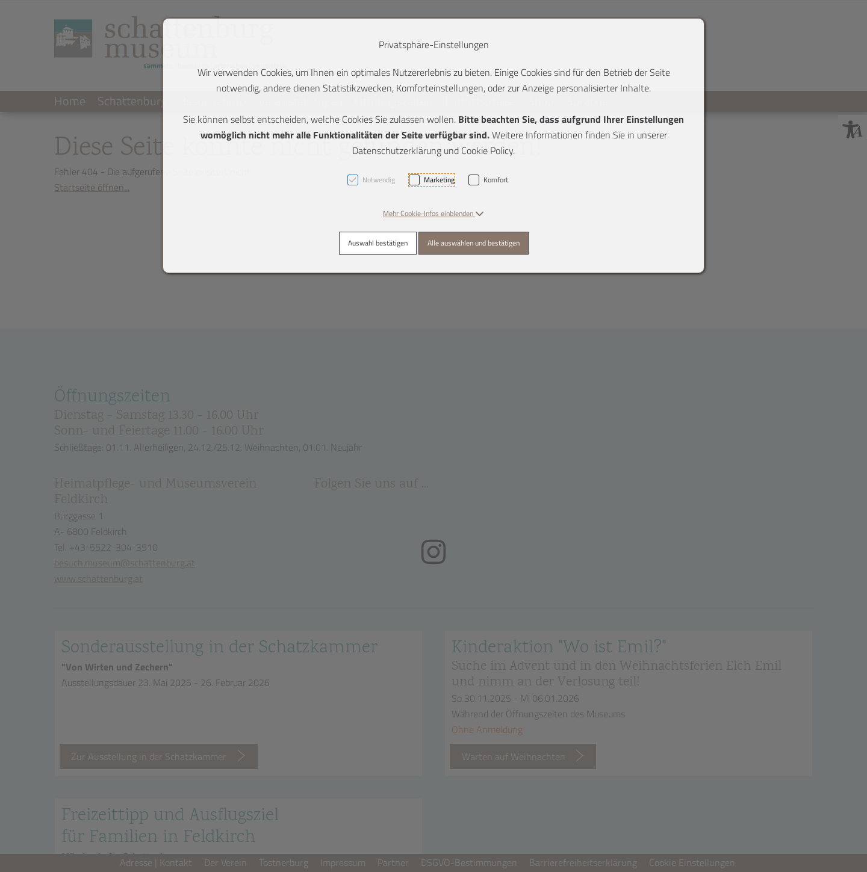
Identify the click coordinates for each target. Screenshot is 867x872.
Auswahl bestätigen (378, 243)
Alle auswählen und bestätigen (473, 243)
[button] (433, 213)
